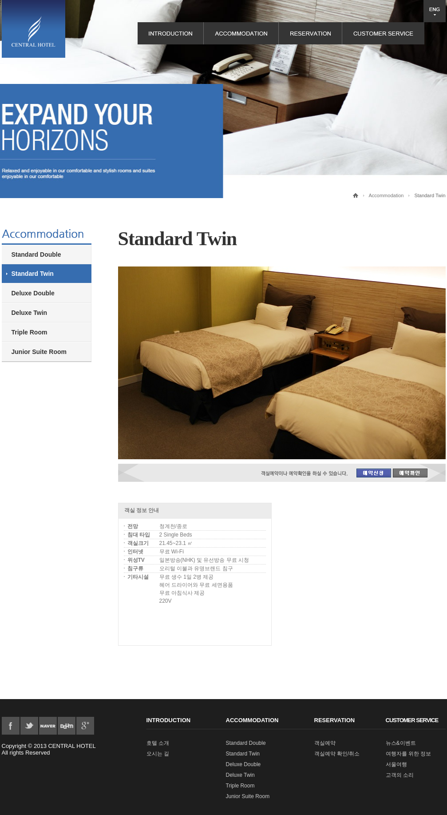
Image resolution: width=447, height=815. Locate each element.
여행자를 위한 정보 (408, 754)
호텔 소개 (157, 743)
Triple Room (29, 332)
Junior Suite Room (39, 351)
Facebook (11, 726)
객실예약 (325, 743)
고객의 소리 (400, 775)
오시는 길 (157, 754)
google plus (85, 726)
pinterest (66, 726)
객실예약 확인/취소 (337, 754)
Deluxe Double (33, 293)
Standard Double (36, 254)
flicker (48, 726)
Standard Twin (33, 273)
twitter (29, 726)
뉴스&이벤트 (401, 743)
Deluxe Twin (29, 312)
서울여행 (396, 764)
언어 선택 (434, 11)
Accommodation (386, 195)
